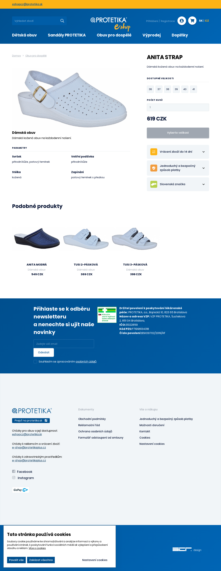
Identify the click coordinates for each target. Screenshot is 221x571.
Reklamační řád (89, 425)
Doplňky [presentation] (180, 35)
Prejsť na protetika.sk (31, 420)
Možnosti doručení (151, 425)
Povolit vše (16, 560)
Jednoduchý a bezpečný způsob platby (166, 418)
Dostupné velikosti (160, 78)
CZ (207, 21)
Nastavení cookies (151, 443)
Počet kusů (155, 100)
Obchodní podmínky (92, 418)
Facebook (22, 471)
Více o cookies (37, 548)
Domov (16, 55)
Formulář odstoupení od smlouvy (100, 437)
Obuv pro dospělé (36, 55)
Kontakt (144, 431)
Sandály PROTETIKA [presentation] (67, 35)
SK (201, 21)
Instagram (23, 478)
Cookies (144, 437)
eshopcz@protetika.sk (27, 4)
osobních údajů (86, 361)
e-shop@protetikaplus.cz (29, 447)
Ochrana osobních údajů (95, 431)
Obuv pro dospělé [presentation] (114, 35)
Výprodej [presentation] (152, 35)
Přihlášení (152, 21)
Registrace (168, 21)
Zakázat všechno (41, 560)
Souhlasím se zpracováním (67, 361)
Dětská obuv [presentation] (24, 35)
